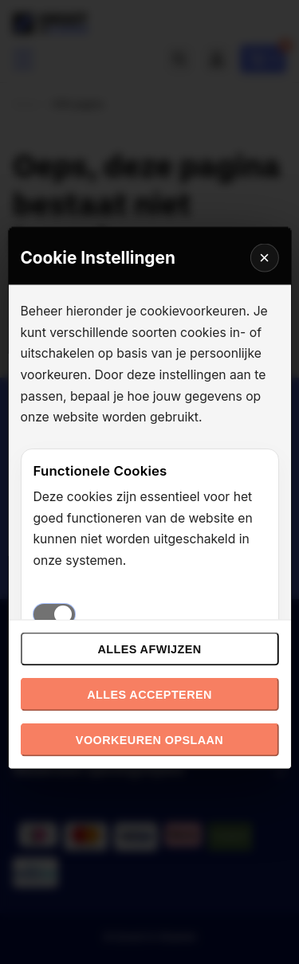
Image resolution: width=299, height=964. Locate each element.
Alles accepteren (149, 694)
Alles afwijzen (149, 649)
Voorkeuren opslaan (149, 740)
